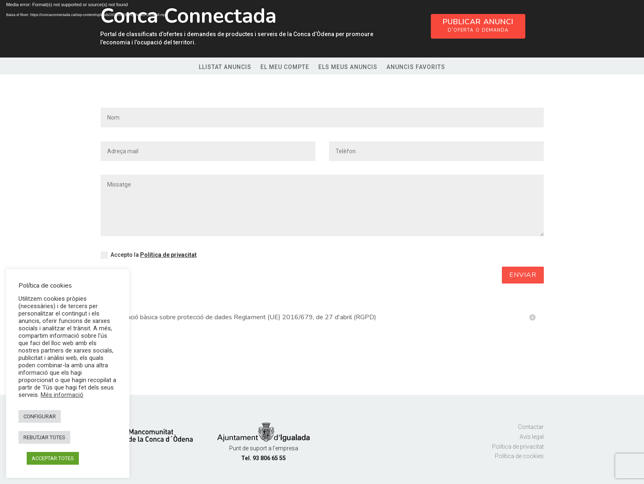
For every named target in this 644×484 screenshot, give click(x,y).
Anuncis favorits (415, 67)
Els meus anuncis (347, 67)
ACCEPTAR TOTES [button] (53, 458)
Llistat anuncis (225, 67)
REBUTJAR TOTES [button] (44, 437)
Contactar (531, 427)
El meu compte (284, 67)
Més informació (62, 395)
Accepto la (149, 255)
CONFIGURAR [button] (39, 416)
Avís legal (532, 436)
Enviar (522, 274)
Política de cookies (519, 456)
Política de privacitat (168, 254)
